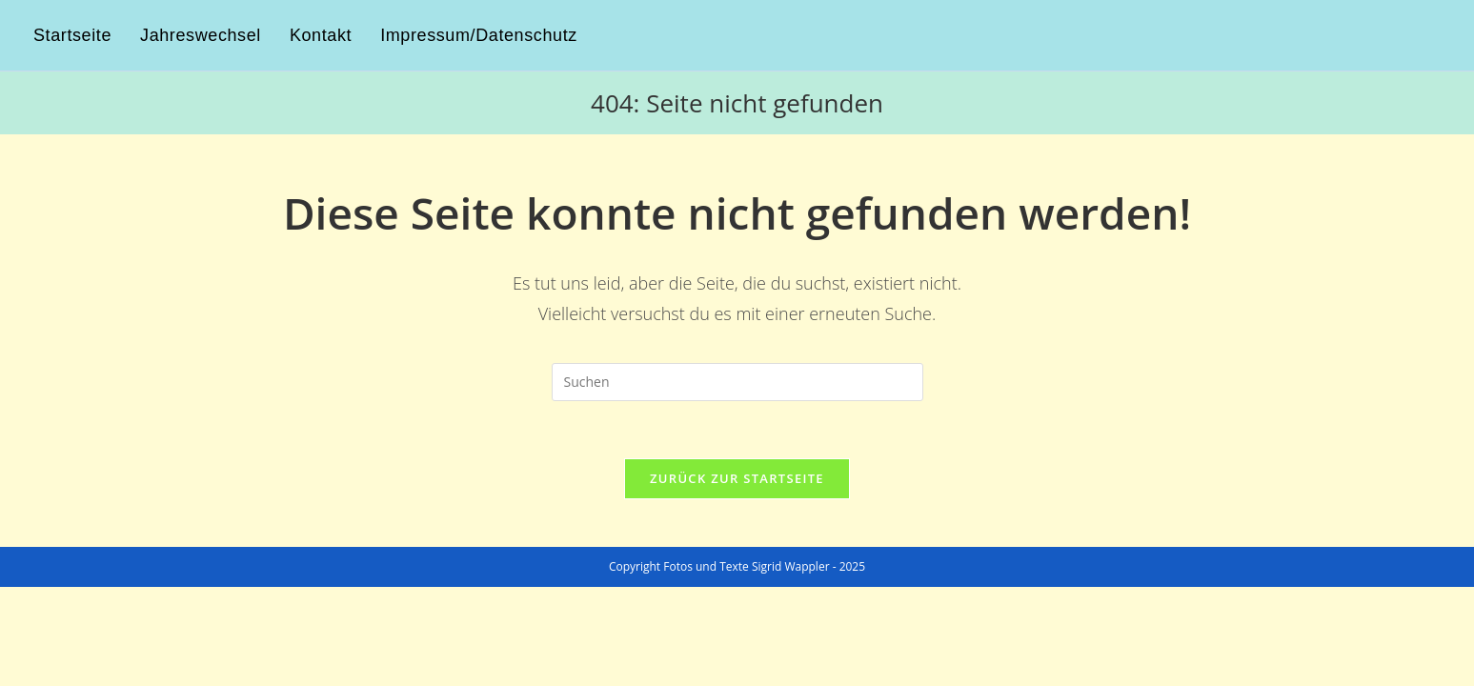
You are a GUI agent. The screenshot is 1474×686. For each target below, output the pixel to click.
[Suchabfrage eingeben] (737, 382)
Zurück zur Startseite (737, 478)
